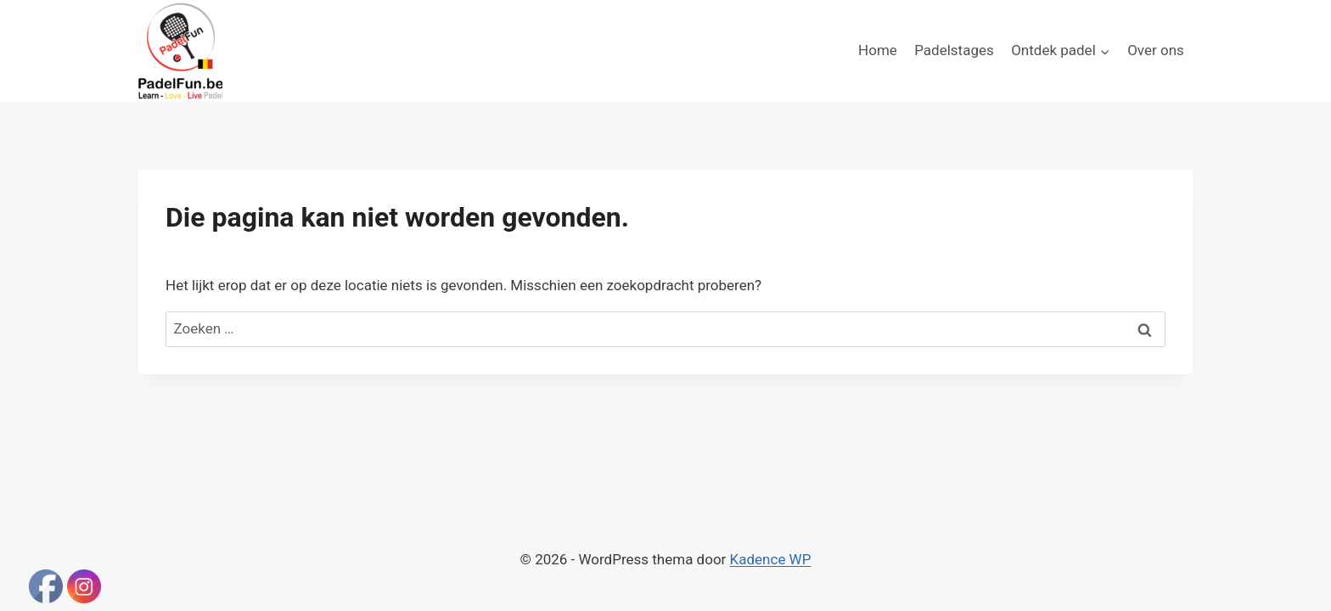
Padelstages (954, 50)
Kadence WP (771, 559)
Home (877, 50)
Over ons (1155, 50)
